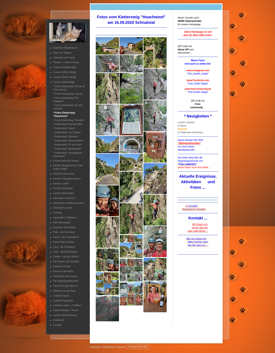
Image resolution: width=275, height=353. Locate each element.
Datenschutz (109, 347)
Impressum (95, 347)
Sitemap (120, 347)
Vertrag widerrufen (138, 347)
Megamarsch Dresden (193, 209)
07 (191, 206)
